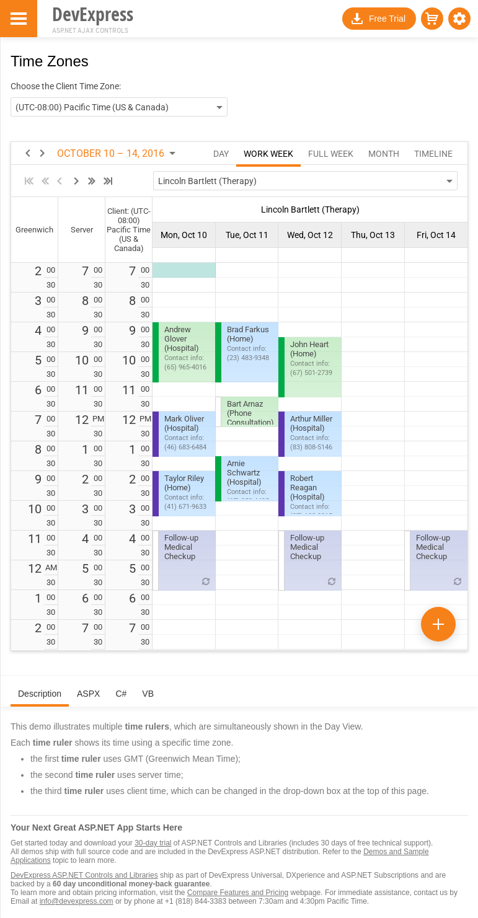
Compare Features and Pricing (237, 892)
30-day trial (153, 843)
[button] (459, 18)
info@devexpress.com (76, 901)
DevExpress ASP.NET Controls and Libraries (84, 875)
